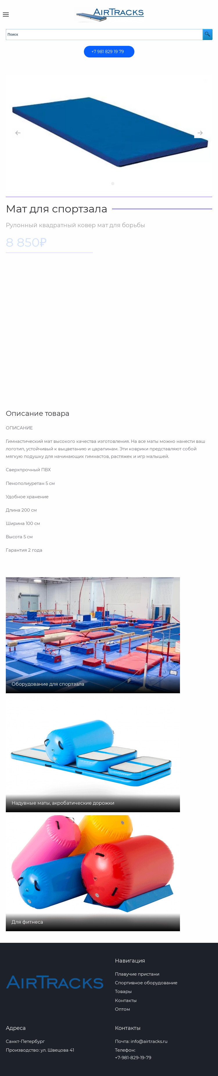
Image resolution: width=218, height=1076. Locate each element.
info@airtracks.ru (149, 1041)
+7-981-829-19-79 (133, 1057)
